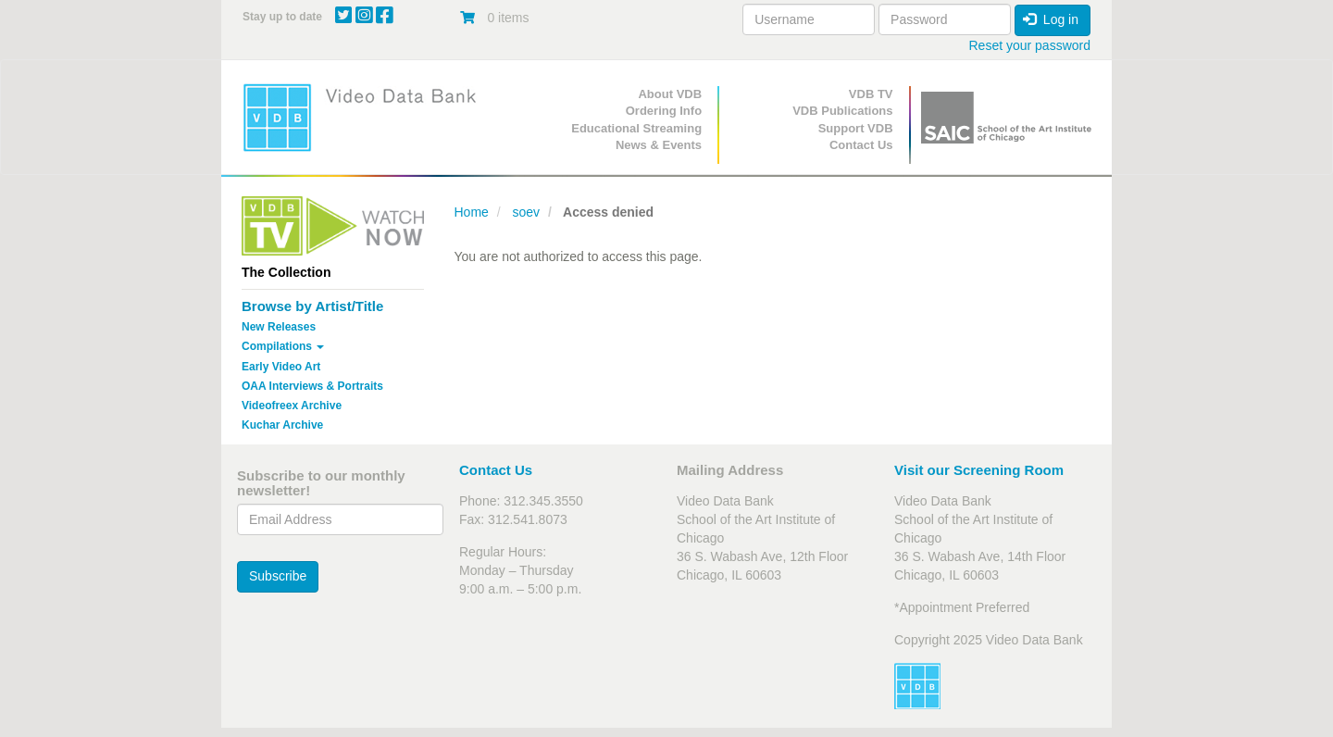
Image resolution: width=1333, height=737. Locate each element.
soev (526, 212)
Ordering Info (664, 111)
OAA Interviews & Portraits (312, 386)
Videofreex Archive (292, 405)
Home (472, 212)
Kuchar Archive (282, 424)
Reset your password (1029, 45)
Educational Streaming (636, 128)
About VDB (670, 94)
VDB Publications (842, 111)
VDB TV (871, 94)
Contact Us (861, 145)
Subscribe (277, 575)
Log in (1050, 19)
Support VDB (855, 128)
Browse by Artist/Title (312, 306)
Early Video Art (281, 366)
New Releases (279, 326)
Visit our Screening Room (979, 470)
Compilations (283, 346)
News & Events (659, 145)
